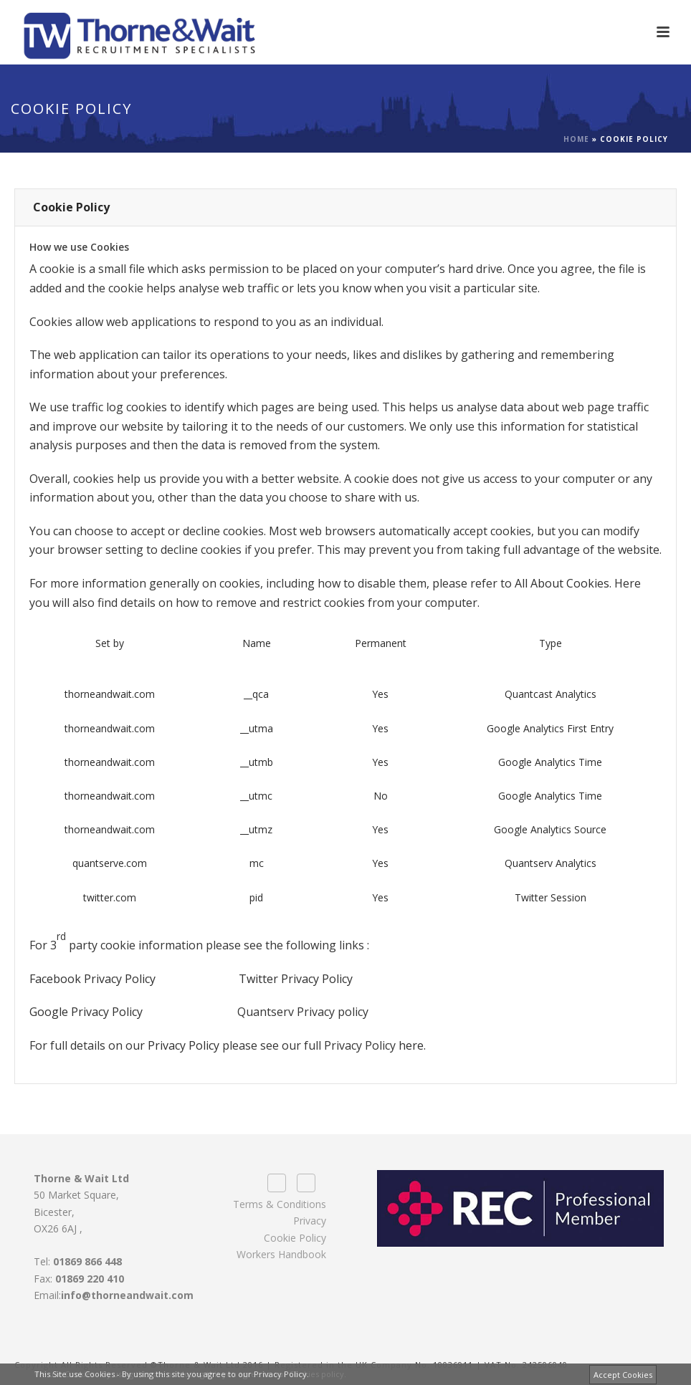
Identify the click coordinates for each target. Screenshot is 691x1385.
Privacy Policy (183, 1045)
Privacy (309, 1220)
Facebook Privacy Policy (92, 979)
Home (576, 139)
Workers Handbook (281, 1254)
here (411, 1045)
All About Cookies (562, 583)
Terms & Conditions (279, 1204)
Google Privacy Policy (86, 1012)
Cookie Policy (295, 1238)
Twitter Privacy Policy (296, 979)
